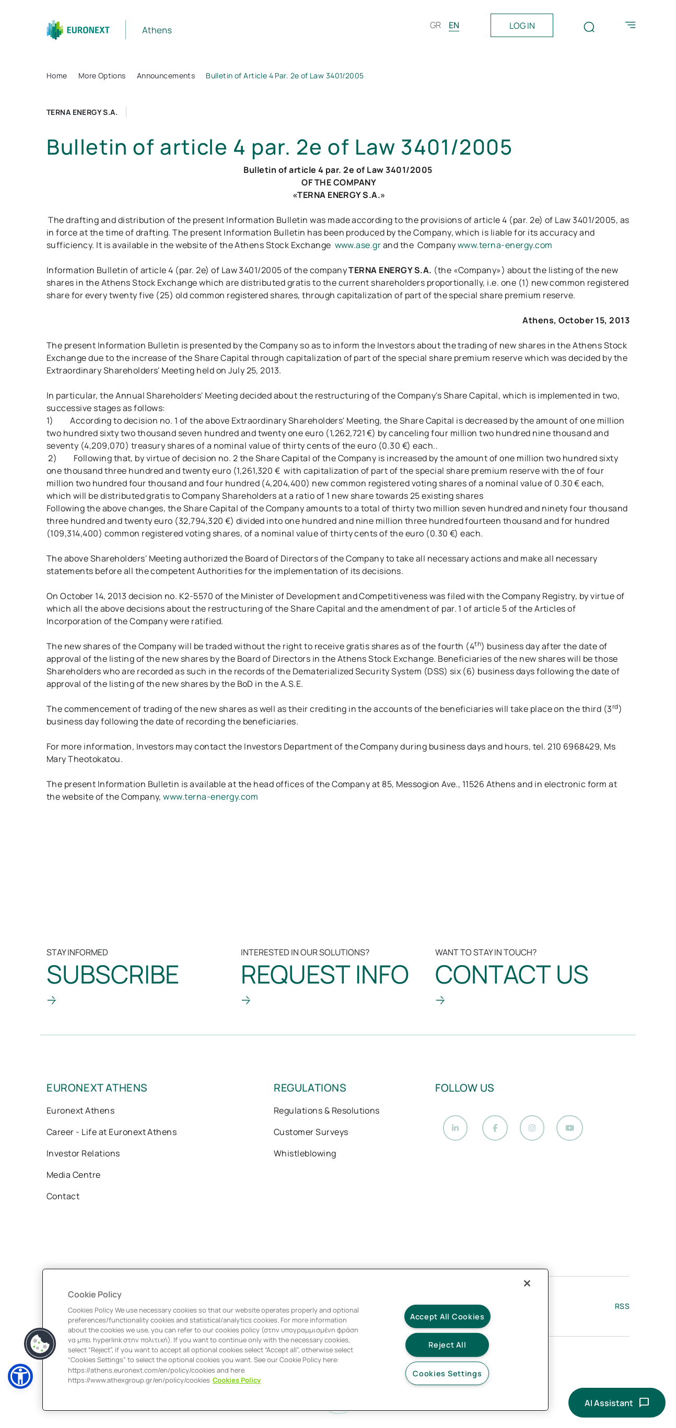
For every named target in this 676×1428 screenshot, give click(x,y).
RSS (622, 1312)
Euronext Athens (80, 1115)
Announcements (166, 75)
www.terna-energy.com (505, 245)
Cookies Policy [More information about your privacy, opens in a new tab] (237, 1380)
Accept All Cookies (447, 1316)
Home (56, 75)
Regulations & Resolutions (327, 1115)
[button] (20, 1376)
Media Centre (73, 1180)
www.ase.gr (358, 245)
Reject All (447, 1345)
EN (454, 25)
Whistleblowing (305, 1158)
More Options (102, 75)
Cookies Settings (447, 1373)
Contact (62, 1201)
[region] (295, 1339)
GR (435, 25)
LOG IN (522, 25)
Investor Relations (83, 1158)
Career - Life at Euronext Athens (111, 1137)
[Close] (527, 1283)
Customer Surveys (311, 1137)
